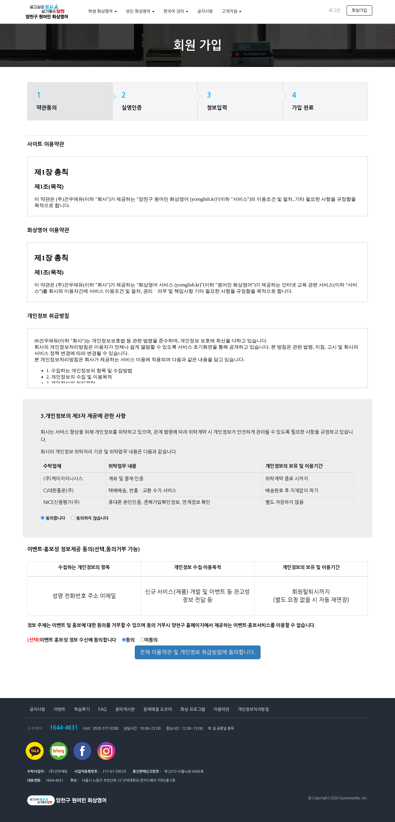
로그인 (334, 10)
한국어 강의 (175, 11)
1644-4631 (63, 727)
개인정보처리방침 (253, 709)
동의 (128, 640)
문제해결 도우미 (157, 709)
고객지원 (231, 11)
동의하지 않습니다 (92, 518)
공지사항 (204, 11)
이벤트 (59, 709)
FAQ (102, 709)
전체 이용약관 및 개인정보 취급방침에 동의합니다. (197, 652)
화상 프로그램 (192, 709)
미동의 (149, 640)
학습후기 (82, 709)
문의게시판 (125, 709)
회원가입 (359, 10)
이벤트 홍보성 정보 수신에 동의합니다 (71, 640)
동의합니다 (55, 518)
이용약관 (221, 709)
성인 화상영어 (139, 11)
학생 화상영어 (101, 11)
